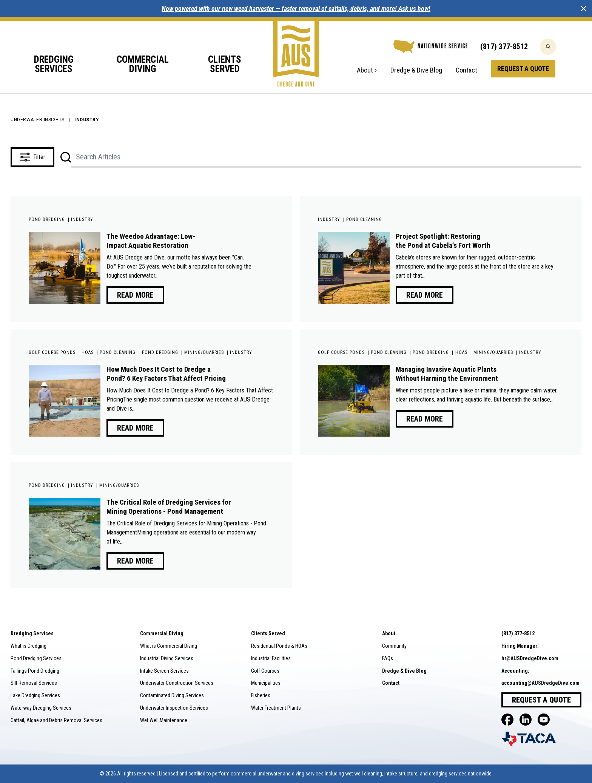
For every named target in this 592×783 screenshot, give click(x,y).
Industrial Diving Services (166, 658)
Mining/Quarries (204, 352)
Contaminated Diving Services (172, 695)
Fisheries (260, 695)
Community (394, 646)
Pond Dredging (47, 219)
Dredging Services (54, 64)
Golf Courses (265, 671)
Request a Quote (523, 69)
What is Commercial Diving (168, 646)
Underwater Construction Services (176, 683)
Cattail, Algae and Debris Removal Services (56, 720)
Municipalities (266, 683)
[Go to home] (296, 51)
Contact (466, 70)
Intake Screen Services (164, 671)
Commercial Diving (143, 64)
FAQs (387, 658)
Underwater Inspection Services (174, 708)
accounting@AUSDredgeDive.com (540, 683)
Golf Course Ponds (52, 352)
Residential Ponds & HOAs (279, 646)
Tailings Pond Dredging (35, 671)
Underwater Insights (38, 119)
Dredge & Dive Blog (416, 70)
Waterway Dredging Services (41, 708)
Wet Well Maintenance (163, 720)
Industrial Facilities (271, 658)
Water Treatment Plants (276, 708)
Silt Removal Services (34, 683)
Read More (135, 295)
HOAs (88, 352)
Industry (82, 219)
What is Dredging (28, 646)
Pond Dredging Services (36, 658)
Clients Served (224, 64)
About (366, 70)
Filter (32, 157)
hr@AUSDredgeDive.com (529, 658)
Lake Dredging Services (35, 695)
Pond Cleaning (364, 219)
